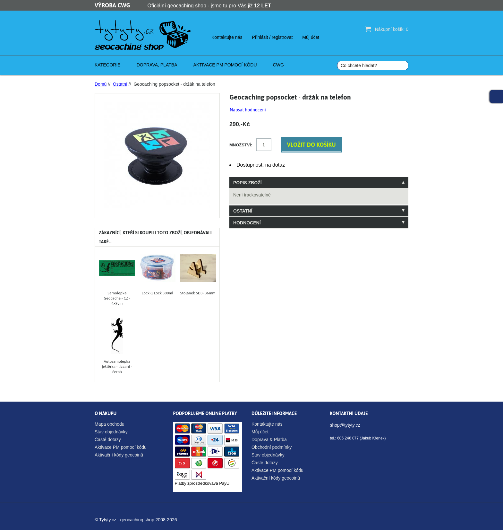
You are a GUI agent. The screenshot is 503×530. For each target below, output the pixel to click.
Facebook (496, 97)
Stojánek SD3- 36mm (198, 293)
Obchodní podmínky (272, 447)
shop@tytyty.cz (345, 425)
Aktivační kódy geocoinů (119, 455)
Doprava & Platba (269, 439)
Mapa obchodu (109, 424)
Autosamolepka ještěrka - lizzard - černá (117, 366)
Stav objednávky (111, 432)
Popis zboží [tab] (247, 182)
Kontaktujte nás (227, 37)
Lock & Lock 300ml (158, 293)
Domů (101, 84)
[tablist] (318, 202)
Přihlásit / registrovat (272, 37)
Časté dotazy (108, 439)
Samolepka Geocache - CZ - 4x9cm (117, 298)
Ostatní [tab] (242, 210)
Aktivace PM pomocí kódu (121, 447)
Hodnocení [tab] (247, 222)
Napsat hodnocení (248, 109)
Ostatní (120, 84)
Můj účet (310, 37)
